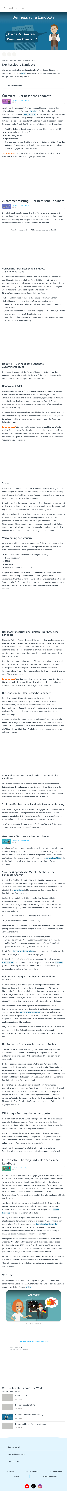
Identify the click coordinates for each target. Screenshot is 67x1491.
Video (23, 73)
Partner (14, 1476)
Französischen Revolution (47, 1224)
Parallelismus (8, 962)
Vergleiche (18, 890)
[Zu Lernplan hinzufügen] (4, 54)
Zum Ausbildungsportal (14, 1454)
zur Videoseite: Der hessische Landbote (33, 1341)
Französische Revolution (30, 1012)
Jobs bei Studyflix (30, 1471)
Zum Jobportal (11, 1461)
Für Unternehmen (54, 1471)
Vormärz (33, 111)
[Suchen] (62, 8)
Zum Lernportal (12, 1447)
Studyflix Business (48, 1476)
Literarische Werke (9, 60)
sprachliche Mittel (54, 858)
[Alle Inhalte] (3, 2)
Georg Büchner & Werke (26, 60)
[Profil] (64, 2)
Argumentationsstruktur (23, 951)
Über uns (9, 1471)
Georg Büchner (29, 114)
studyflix (35, 2)
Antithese (59, 962)
